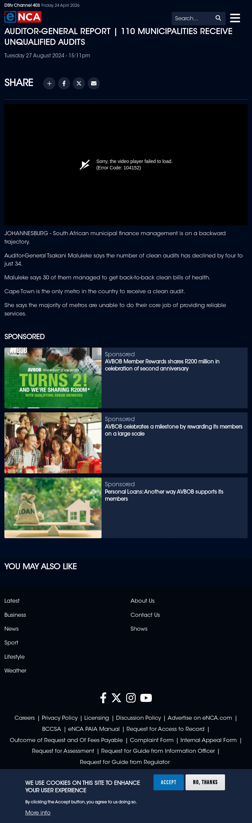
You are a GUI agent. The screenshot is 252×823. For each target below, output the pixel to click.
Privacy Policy (60, 718)
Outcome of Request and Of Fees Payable (66, 740)
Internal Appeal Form (208, 740)
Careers (25, 718)
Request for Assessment (63, 751)
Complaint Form (152, 740)
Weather (15, 671)
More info (38, 813)
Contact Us (145, 615)
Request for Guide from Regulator (125, 762)
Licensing (96, 718)
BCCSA (51, 729)
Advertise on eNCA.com (200, 718)
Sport (11, 643)
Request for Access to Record (165, 729)
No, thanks (205, 782)
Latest (12, 601)
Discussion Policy (138, 718)
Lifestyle (14, 657)
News (11, 629)
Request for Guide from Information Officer (158, 751)
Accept (168, 782)
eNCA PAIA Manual (94, 729)
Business (15, 615)
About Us (143, 601)
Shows (139, 629)
